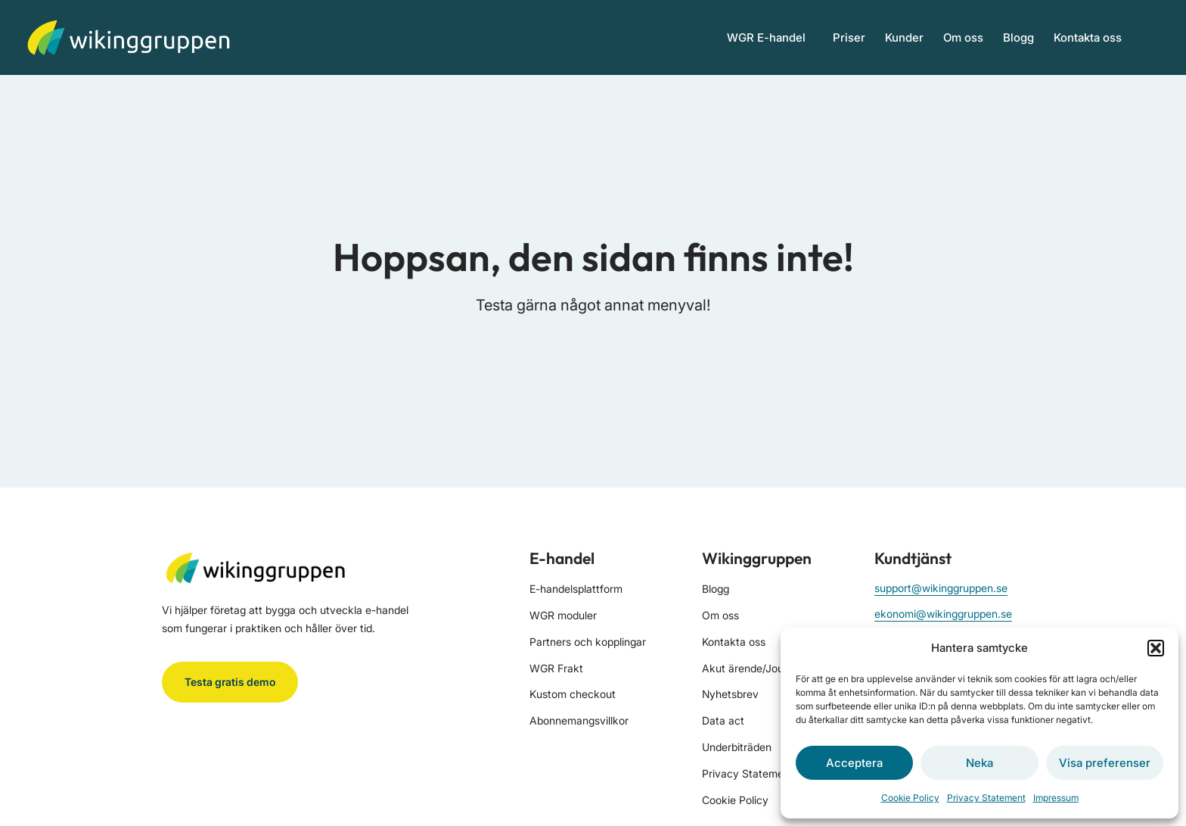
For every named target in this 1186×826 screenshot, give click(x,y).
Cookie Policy (910, 797)
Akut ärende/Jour (744, 668)
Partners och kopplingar (587, 641)
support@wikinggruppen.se (940, 587)
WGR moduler (563, 615)
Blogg (1018, 37)
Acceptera (854, 763)
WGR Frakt (556, 668)
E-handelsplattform (575, 588)
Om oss (963, 37)
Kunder (904, 37)
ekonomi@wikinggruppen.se (943, 613)
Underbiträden (737, 746)
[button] (1155, 648)
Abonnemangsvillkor (579, 720)
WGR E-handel (770, 37)
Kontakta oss (1088, 37)
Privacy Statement (986, 797)
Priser (849, 37)
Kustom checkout (572, 693)
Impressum (1056, 797)
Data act (723, 720)
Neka (979, 763)
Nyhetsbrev (730, 693)
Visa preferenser (1104, 763)
